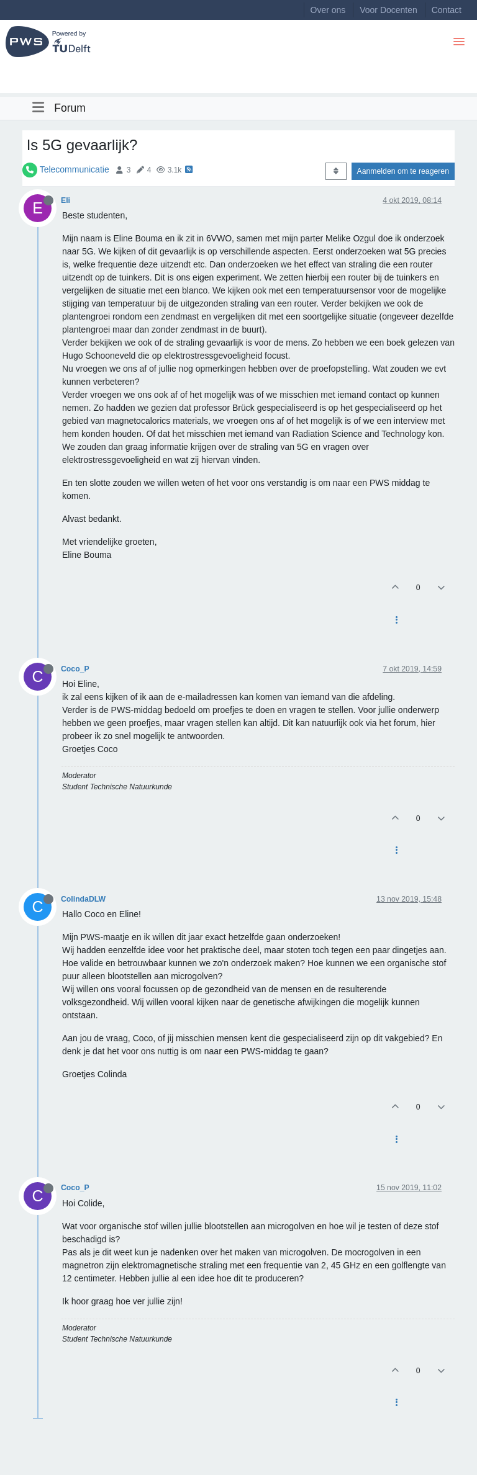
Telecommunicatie (74, 169)
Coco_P (75, 669)
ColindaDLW (83, 899)
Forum (70, 108)
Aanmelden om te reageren (403, 171)
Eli (65, 200)
